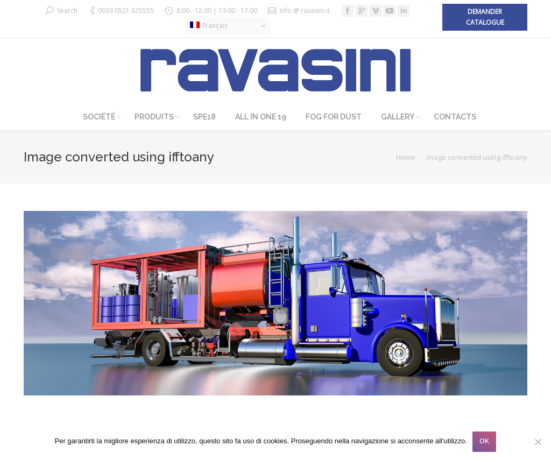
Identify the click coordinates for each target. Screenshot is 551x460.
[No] (537, 441)
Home (405, 157)
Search (67, 10)
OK (484, 441)
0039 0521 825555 (126, 10)
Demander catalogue (485, 17)
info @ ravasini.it (305, 10)
